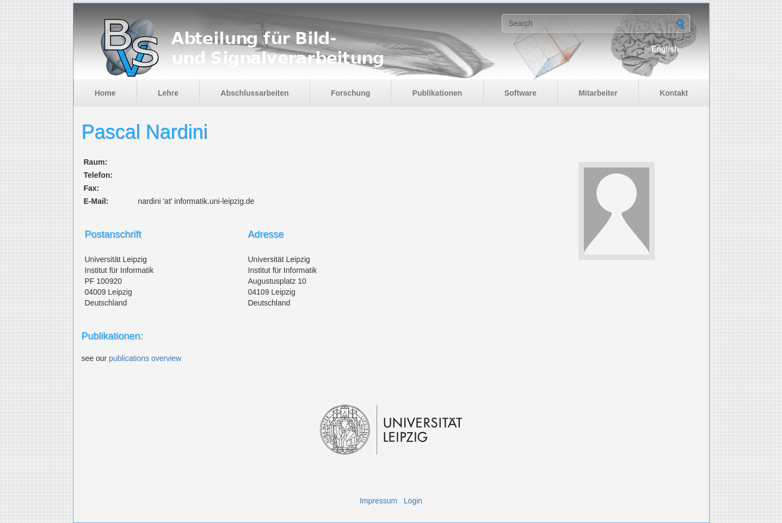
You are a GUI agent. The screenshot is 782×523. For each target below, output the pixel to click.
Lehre (168, 93)
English (665, 49)
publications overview (145, 358)
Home (105, 93)
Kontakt (674, 93)
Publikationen (437, 93)
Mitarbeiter (598, 93)
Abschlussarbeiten (254, 93)
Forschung (350, 93)
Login (413, 500)
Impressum (378, 500)
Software (520, 93)
